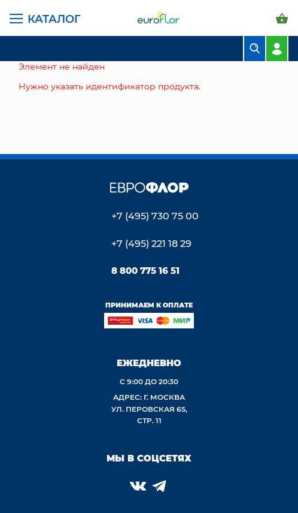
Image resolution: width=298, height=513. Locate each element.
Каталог (54, 18)
